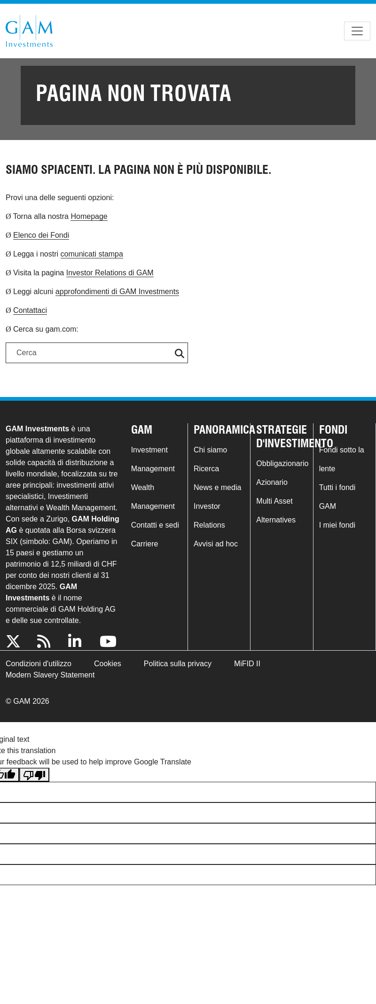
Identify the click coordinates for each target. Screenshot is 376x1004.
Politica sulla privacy (178, 664)
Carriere (144, 544)
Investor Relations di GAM (110, 273)
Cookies (107, 664)
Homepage (88, 216)
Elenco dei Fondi (41, 235)
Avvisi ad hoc (216, 544)
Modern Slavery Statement (50, 675)
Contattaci (30, 310)
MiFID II (247, 664)
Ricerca (206, 469)
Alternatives (276, 520)
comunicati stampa (92, 254)
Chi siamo (210, 450)
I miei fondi (337, 525)
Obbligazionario (282, 463)
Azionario (272, 482)
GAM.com (29, 31)
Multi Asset (274, 501)
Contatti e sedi (155, 525)
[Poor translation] (34, 775)
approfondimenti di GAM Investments (117, 292)
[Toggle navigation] (357, 31)
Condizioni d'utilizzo (38, 664)
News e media (217, 487)
